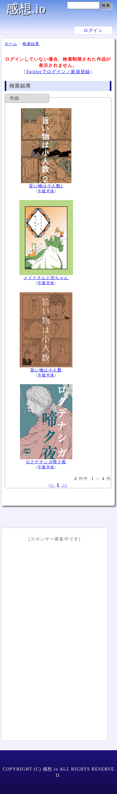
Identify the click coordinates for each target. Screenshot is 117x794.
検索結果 (30, 44)
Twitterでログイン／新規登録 (58, 71)
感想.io (26, 9)
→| (64, 484)
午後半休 (46, 191)
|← (52, 484)
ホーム (11, 44)
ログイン (93, 30)
